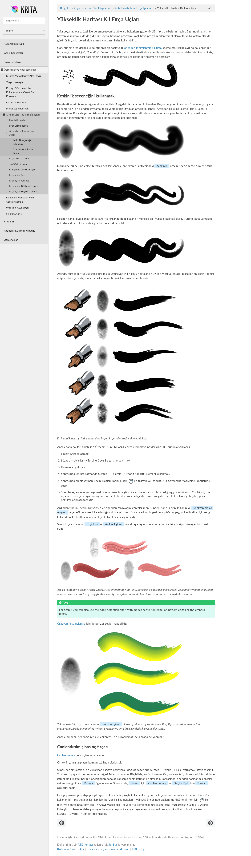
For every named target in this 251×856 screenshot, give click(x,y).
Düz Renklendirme (16, 102)
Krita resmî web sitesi (71, 849)
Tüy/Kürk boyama (18, 164)
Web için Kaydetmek (17, 207)
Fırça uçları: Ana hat (19, 180)
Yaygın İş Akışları (15, 82)
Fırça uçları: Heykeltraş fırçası (23, 191)
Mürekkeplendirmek (17, 108)
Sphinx (112, 844)
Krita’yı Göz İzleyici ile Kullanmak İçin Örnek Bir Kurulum (20, 92)
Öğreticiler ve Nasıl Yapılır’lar (18, 69)
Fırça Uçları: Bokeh (18, 125)
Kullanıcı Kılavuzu (14, 43)
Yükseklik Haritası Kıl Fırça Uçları (20, 133)
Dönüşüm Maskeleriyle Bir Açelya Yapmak (21, 199)
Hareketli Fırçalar (17, 120)
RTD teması (85, 844)
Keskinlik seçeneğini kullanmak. (22, 142)
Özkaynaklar (11, 239)
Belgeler (65, 8)
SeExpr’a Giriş (14, 213)
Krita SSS (9, 221)
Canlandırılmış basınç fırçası (23, 151)
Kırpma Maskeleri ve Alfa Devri (23, 75)
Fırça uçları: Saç (17, 175)
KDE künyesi (140, 849)
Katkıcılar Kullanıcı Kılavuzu (19, 230)
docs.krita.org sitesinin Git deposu (108, 849)
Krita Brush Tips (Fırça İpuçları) (21, 114)
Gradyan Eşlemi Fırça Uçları (22, 169)
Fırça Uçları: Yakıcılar (19, 158)
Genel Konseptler (13, 52)
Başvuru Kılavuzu (13, 61)
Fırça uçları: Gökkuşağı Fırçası (23, 186)
